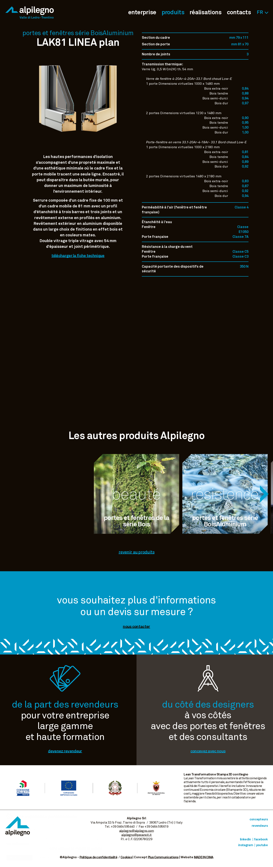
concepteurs (259, 819)
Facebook (261, 839)
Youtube (262, 845)
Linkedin (245, 839)
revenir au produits (136, 552)
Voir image (78, 145)
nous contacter (136, 627)
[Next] (264, 494)
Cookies (126, 857)
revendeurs (260, 825)
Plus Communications (163, 857)
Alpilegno (29, 12)
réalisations (206, 13)
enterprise (142, 13)
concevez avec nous (207, 751)
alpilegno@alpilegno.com (136, 831)
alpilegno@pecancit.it (136, 835)
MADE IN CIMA (203, 857)
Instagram (245, 845)
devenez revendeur (65, 751)
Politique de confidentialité (98, 857)
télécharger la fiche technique (78, 256)
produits (173, 13)
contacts (239, 13)
